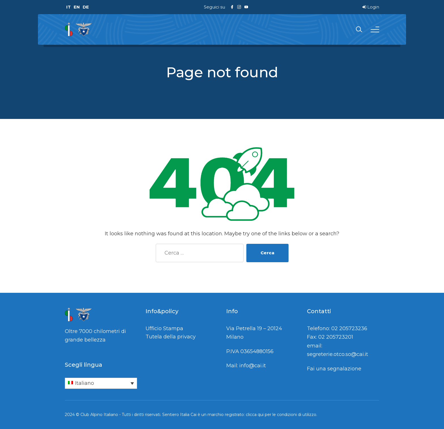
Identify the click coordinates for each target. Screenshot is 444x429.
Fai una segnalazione (334, 369)
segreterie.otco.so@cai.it (337, 354)
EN (77, 7)
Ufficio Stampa (164, 328)
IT (68, 7)
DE (86, 7)
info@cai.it (252, 365)
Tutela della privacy (171, 337)
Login (370, 7)
